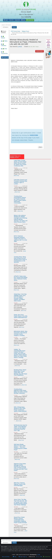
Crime (4, 48)
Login (20, 556)
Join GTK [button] (11, 20)
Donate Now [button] (30, 20)
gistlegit (20, 46)
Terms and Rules (6, 556)
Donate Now (46, 556)
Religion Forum (25, 31)
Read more (16, 175)
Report (40, 147)
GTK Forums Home (15, 31)
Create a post (5, 57)
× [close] (41, 131)
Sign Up (25, 556)
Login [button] (6, 20)
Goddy (38, 554)
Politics (4, 41)
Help (23, 20)
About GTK (17, 20)
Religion (12, 157)
